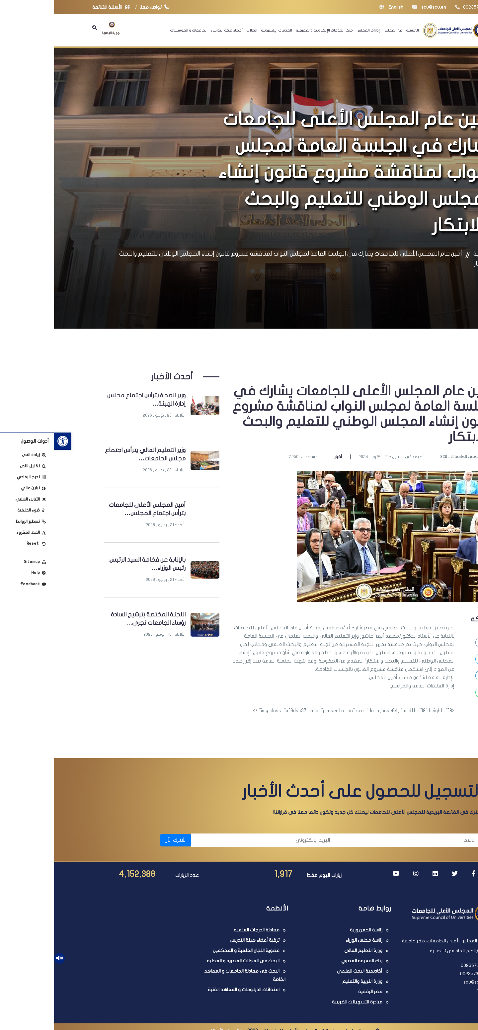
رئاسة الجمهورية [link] (312, 929)
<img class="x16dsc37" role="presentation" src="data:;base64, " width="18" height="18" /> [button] (299, 710)
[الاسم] (355, 840)
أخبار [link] (284, 457)
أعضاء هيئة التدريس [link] (173, 30)
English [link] (337, 7)
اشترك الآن (121, 840)
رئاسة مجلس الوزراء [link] (309, 940)
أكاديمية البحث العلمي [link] (305, 971)
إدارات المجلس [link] (314, 30)
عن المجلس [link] (339, 30)
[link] (8, 441)
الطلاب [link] (198, 30)
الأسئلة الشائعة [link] (58, 7)
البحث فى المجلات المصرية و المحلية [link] (189, 960)
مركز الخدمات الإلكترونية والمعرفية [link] (270, 30)
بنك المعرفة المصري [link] (307, 960)
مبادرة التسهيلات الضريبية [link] (303, 1001)
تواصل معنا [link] (101, 7)
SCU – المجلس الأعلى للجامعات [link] (413, 457)
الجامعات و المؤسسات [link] (134, 30)
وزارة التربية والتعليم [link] (308, 981)
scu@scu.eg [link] (375, 7)
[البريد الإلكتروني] (209, 840)
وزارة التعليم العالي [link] (309, 950)
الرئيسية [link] (358, 30)
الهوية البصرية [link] (57, 28)
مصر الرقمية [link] (316, 991)
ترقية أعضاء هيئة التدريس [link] (200, 940)
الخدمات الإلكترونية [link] (222, 30)
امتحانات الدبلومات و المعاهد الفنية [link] (189, 989)
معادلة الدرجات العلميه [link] (202, 929)
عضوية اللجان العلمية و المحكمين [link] (192, 950)
